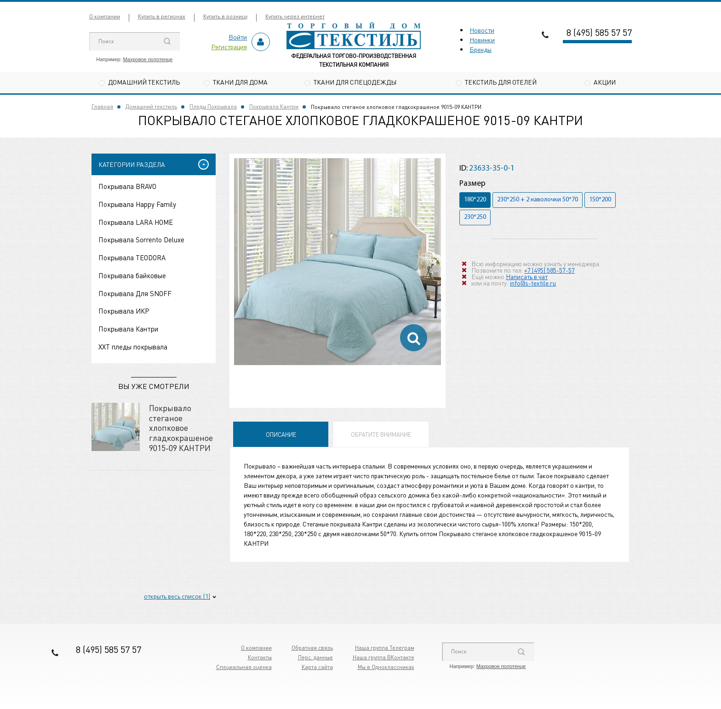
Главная (102, 106)
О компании (104, 16)
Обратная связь (312, 647)
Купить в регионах (161, 16)
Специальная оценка (244, 666)
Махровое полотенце (148, 59)
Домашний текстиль (144, 82)
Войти (238, 37)
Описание (281, 434)
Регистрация (229, 46)
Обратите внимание (381, 434)
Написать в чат (527, 276)
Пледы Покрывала (213, 106)
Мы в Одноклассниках (386, 666)
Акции (605, 82)
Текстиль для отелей (501, 82)
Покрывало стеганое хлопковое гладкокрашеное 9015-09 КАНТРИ (181, 427)
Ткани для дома (240, 82)
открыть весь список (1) (177, 596)
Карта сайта (317, 666)
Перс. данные (315, 657)
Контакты (260, 657)
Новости (481, 30)
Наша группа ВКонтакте (383, 657)
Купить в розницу (225, 16)
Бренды (480, 49)
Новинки (482, 39)
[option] (337, 261)
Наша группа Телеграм (384, 647)
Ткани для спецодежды (355, 82)
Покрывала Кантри (273, 106)
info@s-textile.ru (533, 283)
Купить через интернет (295, 16)
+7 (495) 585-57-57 (549, 270)
